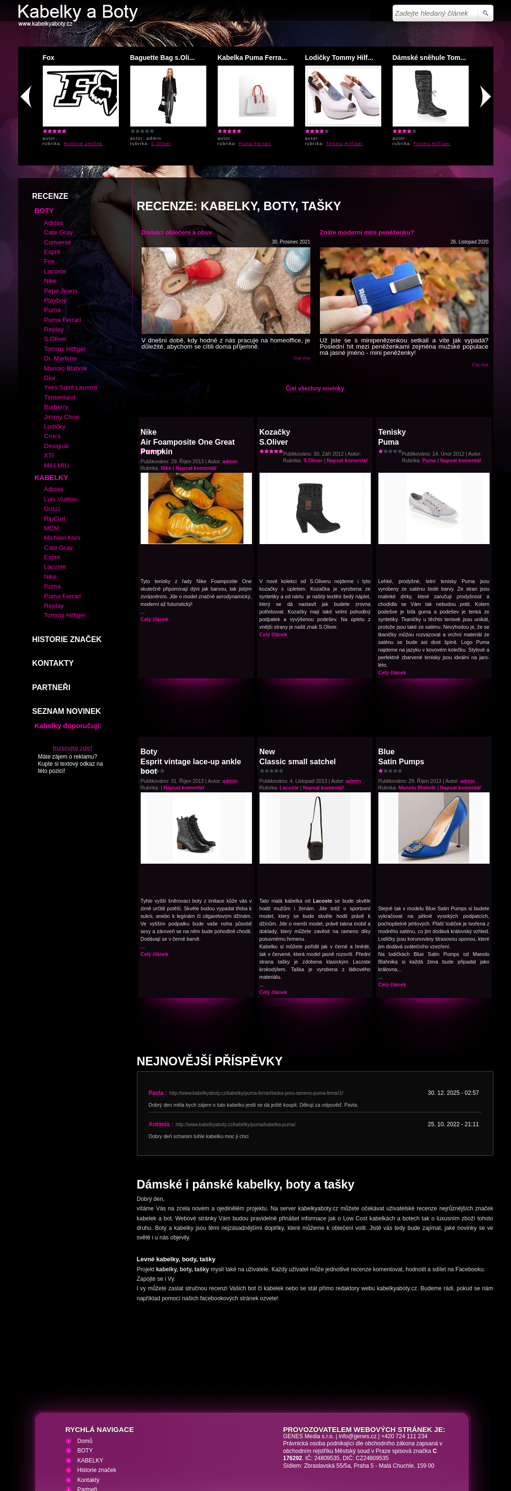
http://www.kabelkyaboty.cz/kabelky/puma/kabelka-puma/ (236, 1055)
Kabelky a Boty (102, 1434)
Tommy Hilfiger (344, 143)
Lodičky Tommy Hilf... (339, 57)
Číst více (301, 289)
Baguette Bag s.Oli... (162, 57)
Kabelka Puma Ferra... (252, 57)
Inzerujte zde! (72, 678)
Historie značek (83, 143)
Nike (166, 399)
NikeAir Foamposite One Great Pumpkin (188, 373)
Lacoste (289, 718)
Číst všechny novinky (315, 319)
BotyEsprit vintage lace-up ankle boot (191, 692)
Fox (49, 57)
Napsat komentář (195, 399)
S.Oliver (161, 143)
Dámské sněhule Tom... (429, 57)
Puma (429, 391)
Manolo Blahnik (417, 718)
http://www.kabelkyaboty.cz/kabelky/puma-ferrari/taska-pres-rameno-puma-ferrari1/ (256, 1024)
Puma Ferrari (255, 143)
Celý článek (155, 550)
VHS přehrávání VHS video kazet (183, 1434)
